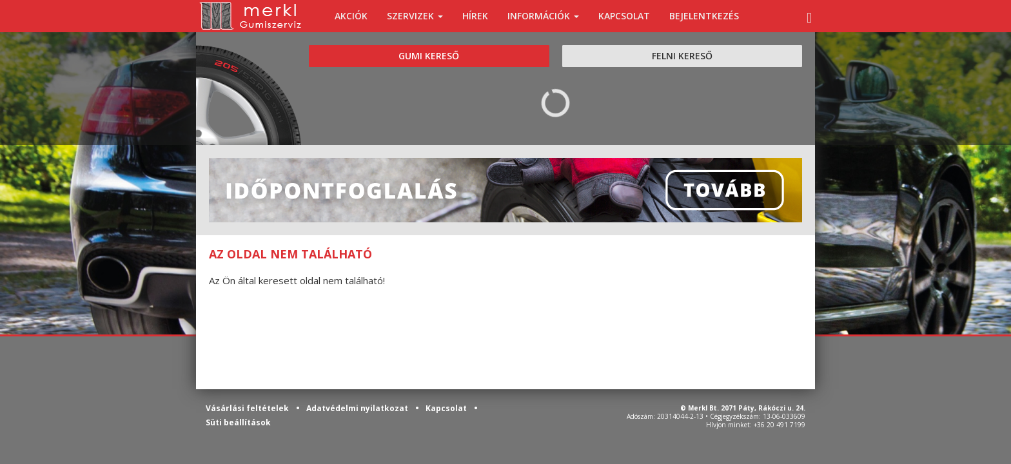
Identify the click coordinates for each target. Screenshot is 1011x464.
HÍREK (475, 16)
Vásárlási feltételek (248, 408)
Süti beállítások (238, 422)
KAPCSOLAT (624, 16)
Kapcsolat (447, 408)
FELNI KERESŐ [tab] (682, 56)
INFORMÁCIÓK (543, 16)
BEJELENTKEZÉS (704, 16)
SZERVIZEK (415, 16)
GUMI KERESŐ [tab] (428, 56)
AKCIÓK (351, 16)
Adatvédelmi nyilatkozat (358, 408)
